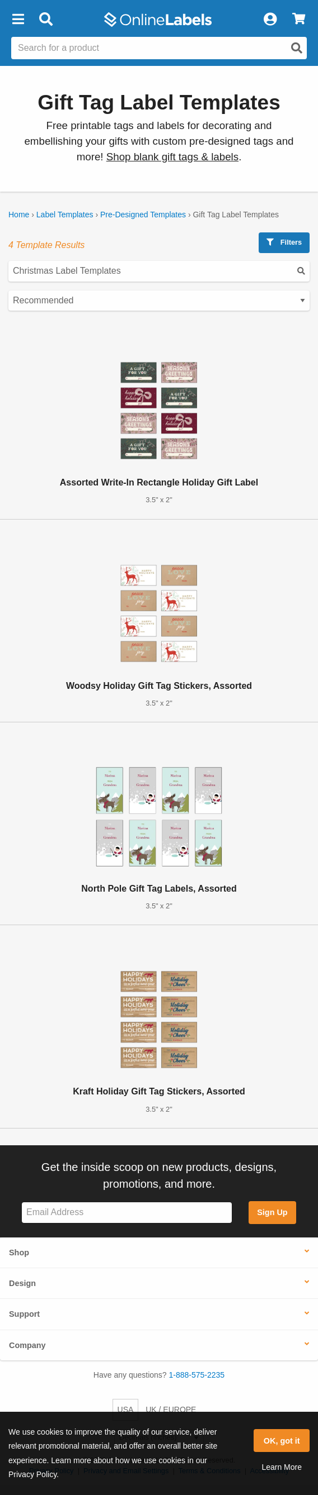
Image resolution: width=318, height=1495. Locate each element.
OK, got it (282, 1440)
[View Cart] (299, 19)
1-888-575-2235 (197, 1374)
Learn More (281, 1467)
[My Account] (270, 19)
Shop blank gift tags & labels (172, 157)
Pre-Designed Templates (143, 214)
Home (18, 214)
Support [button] (24, 1314)
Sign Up (272, 1212)
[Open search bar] (45, 19)
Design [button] (22, 1283)
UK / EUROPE (171, 1409)
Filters (284, 242)
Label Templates (64, 214)
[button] (17, 19)
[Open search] (297, 48)
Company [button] (27, 1345)
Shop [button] (19, 1252)
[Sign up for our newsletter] (127, 1212)
